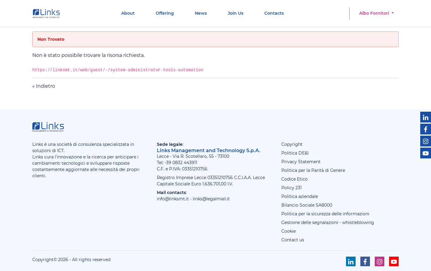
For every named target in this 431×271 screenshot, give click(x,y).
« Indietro (43, 86)
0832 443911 (184, 162)
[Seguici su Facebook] (425, 129)
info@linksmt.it (173, 199)
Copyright (292, 144)
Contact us (292, 240)
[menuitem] (128, 13)
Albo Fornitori (374, 13)
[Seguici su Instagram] (425, 141)
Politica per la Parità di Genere (313, 170)
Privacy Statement (301, 161)
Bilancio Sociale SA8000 (306, 205)
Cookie (288, 231)
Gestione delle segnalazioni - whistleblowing (327, 222)
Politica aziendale (299, 196)
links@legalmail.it (211, 199)
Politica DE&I (295, 153)
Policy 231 (291, 187)
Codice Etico (294, 179)
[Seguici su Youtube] (425, 153)
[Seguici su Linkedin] (425, 117)
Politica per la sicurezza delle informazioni (325, 214)
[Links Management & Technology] (47, 13)
